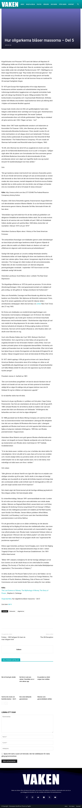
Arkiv (22, 4)
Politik (39, 4)
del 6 (10, 604)
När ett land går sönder (8, 677)
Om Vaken (54, 4)
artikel (39, 304)
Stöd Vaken (62, 4)
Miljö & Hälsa (30, 4)
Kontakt (71, 4)
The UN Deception (46, 637)
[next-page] (6, 703)
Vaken (18, 649)
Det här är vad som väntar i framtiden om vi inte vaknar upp (26, 679)
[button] (78, 4)
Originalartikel (6, 599)
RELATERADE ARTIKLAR (11, 660)
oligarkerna (21, 611)
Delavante (12, 611)
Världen (46, 4)
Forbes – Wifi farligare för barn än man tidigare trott (13, 638)
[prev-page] (2, 703)
